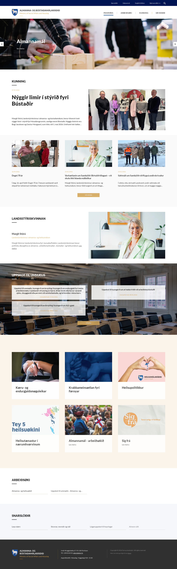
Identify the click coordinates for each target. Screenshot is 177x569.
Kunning (143, 13)
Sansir (129, 553)
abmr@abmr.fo (78, 553)
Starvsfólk (114, 3)
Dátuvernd (126, 3)
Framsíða (108, 13)
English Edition (140, 3)
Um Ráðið (160, 13)
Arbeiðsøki (126, 13)
